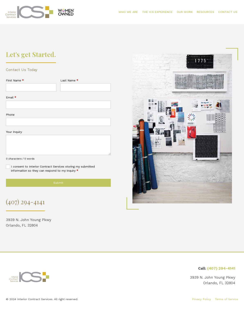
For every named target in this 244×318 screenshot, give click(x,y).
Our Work (185, 12)
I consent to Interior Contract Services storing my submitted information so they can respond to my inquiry (53, 168)
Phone (10, 114)
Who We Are (128, 12)
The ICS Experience (157, 12)
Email (11, 97)
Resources (205, 12)
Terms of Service (226, 299)
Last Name (69, 80)
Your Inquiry (14, 131)
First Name (15, 80)
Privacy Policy (201, 299)
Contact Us (227, 12)
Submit (58, 182)
